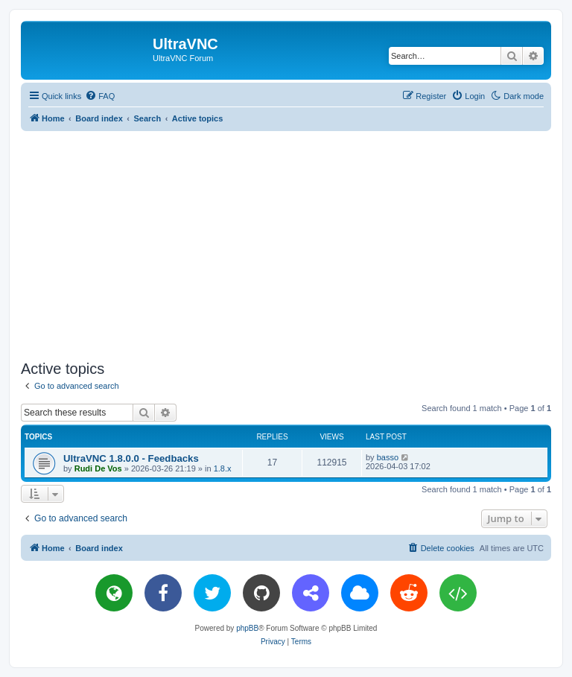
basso (387, 457)
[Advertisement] (296, 243)
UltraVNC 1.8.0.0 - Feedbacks (131, 458)
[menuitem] (100, 96)
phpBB (247, 628)
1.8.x (223, 468)
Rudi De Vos (98, 468)
